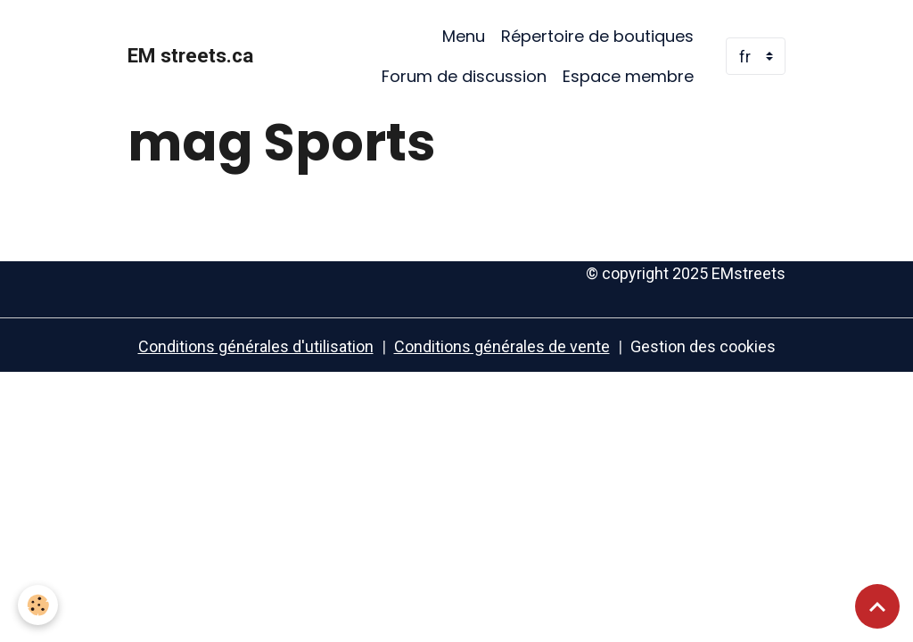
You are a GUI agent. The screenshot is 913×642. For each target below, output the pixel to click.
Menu (463, 36)
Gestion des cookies (703, 346)
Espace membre (628, 76)
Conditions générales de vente (502, 346)
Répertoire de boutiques (597, 36)
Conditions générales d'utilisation (256, 346)
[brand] (190, 56)
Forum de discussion (464, 76)
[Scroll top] (877, 606)
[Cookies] (38, 605)
